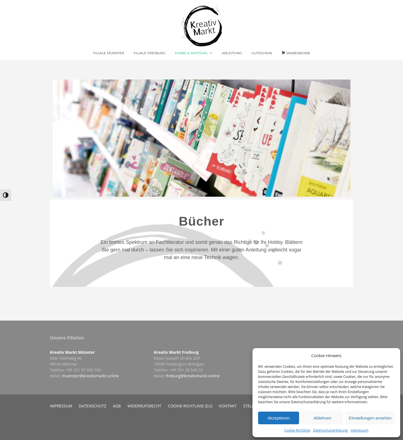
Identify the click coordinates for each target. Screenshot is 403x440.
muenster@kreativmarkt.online (90, 375)
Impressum (359, 430)
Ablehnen (322, 418)
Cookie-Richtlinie (297, 430)
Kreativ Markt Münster (72, 352)
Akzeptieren (278, 418)
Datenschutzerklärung (330, 430)
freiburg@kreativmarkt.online (193, 375)
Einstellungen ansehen (370, 418)
